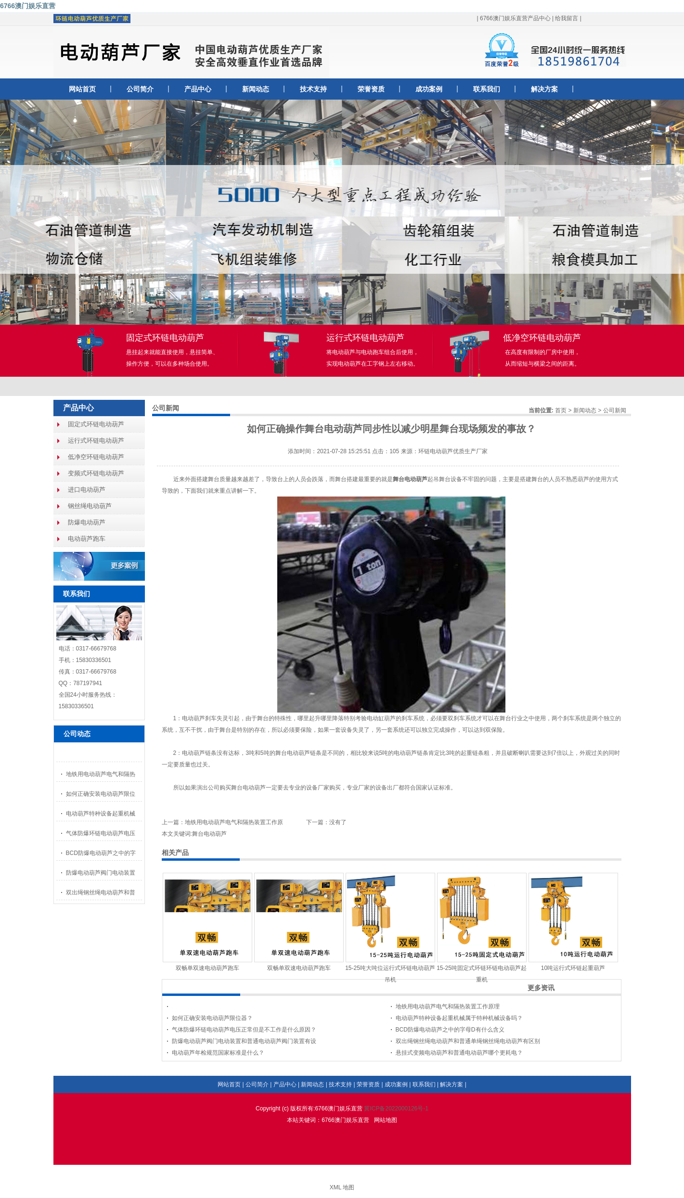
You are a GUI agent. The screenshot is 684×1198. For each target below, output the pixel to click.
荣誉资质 (371, 89)
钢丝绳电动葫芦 (90, 506)
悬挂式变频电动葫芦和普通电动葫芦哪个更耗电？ (459, 1052)
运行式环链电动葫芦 (96, 440)
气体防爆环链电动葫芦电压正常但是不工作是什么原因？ (244, 1029)
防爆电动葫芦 (86, 522)
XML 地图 (342, 1187)
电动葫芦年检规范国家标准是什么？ (218, 1052)
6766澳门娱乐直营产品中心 (515, 18)
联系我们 (486, 89)
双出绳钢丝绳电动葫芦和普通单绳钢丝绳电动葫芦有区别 (468, 1041)
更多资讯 (541, 988)
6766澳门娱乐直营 (27, 6)
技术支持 (313, 89)
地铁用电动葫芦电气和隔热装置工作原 (234, 822)
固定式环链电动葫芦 (96, 424)
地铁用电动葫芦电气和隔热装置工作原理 (448, 1006)
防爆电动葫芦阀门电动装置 (100, 872)
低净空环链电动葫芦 (96, 456)
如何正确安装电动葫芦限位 (100, 793)
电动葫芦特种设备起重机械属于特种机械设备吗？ (459, 1018)
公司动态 (77, 734)
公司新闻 (614, 410)
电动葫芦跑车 (86, 538)
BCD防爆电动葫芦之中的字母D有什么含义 (450, 1029)
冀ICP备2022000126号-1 (396, 1108)
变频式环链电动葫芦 (96, 473)
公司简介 (140, 89)
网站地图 (385, 1120)
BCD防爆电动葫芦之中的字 (101, 853)
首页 (561, 410)
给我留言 (566, 18)
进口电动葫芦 (86, 489)
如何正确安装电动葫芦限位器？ (212, 1018)
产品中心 (197, 89)
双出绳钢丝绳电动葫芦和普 (100, 892)
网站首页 (82, 89)
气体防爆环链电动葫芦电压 (100, 833)
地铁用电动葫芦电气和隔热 (100, 774)
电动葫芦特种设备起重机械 (100, 813)
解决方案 (544, 89)
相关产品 (175, 852)
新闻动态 (255, 89)
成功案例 (428, 89)
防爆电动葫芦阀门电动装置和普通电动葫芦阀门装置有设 (244, 1041)
